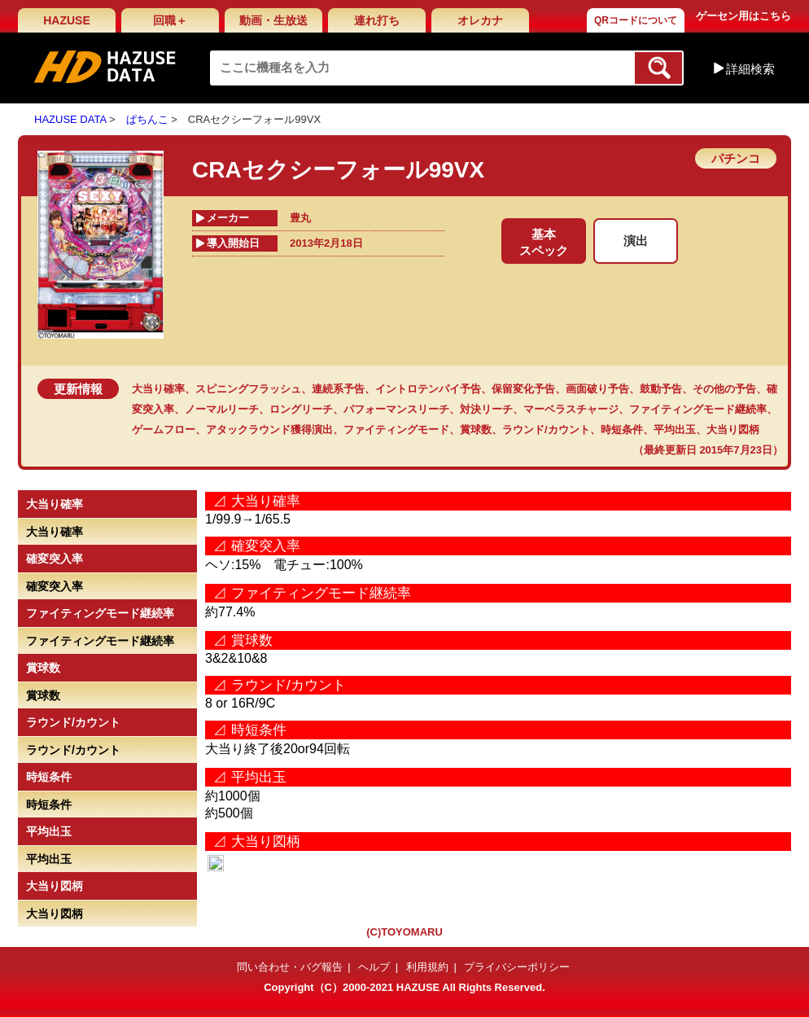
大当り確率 (158, 389)
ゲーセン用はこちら (743, 16)
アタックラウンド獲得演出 (269, 429)
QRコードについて (635, 20)
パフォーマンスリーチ (396, 409)
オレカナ (480, 20)
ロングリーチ (301, 409)
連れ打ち (377, 20)
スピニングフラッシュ (248, 389)
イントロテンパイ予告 (428, 389)
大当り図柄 (732, 429)
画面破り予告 (597, 389)
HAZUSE (66, 20)
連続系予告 (338, 389)
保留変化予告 (523, 389)
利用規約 (427, 967)
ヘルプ (374, 967)
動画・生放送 (273, 20)
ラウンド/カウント (546, 429)
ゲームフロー (163, 429)
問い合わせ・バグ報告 (290, 967)
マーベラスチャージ (571, 409)
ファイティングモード (396, 429)
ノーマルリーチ (222, 409)
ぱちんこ (147, 119)
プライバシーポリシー (517, 967)
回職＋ (170, 20)
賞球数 (476, 429)
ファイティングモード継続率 (698, 409)
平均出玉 (675, 429)
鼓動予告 (661, 389)
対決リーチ (486, 409)
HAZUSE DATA (70, 119)
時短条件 (622, 429)
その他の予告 (724, 389)
